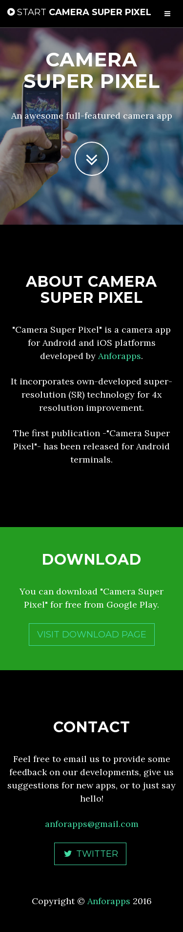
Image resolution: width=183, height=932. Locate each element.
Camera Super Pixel (79, 12)
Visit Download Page (91, 634)
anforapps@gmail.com (92, 823)
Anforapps (119, 355)
